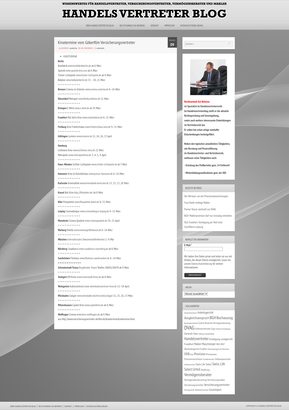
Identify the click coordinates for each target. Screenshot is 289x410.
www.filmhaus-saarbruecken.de (94, 258)
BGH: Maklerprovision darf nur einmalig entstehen (208, 215)
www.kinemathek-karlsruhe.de (94, 183)
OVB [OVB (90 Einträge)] (187, 354)
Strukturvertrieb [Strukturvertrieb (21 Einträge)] (189, 364)
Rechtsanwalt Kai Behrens (132, 25)
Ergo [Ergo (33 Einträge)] (213, 328)
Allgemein (64, 48)
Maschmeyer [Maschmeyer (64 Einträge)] (209, 344)
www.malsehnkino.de (92, 117)
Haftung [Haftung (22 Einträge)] (201, 334)
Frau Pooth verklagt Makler (197, 202)
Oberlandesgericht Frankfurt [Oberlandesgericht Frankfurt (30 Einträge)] (195, 349)
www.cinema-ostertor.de (96, 89)
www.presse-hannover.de (101, 173)
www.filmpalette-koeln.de (86, 202)
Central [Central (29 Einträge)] (201, 323)
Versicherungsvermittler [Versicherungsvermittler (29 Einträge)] (193, 385)
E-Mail (188, 245)
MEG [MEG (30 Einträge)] (218, 344)
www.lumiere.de (84, 136)
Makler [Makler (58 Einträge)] (197, 344)
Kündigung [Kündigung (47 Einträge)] (214, 339)
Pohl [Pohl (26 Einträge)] (192, 354)
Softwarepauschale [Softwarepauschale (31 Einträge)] (223, 359)
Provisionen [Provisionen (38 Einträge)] (211, 354)
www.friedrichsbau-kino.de (98, 127)
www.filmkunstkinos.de (89, 98)
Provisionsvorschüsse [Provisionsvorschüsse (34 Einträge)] (193, 359)
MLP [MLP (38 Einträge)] (222, 344)
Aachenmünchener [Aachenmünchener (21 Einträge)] (190, 313)
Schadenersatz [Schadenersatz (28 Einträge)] (208, 359)
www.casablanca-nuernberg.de (93, 249)
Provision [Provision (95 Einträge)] (200, 354)
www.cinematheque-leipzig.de (94, 211)
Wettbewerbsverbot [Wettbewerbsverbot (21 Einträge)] (201, 390)
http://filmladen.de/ (83, 192)
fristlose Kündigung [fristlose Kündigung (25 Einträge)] (223, 328)
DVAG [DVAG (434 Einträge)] (189, 327)
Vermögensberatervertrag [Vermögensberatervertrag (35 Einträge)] (195, 379)
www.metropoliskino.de (80, 155)
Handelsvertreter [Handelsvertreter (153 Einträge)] (196, 338)
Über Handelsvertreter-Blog (100, 25)
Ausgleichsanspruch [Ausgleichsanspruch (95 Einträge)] (196, 317)
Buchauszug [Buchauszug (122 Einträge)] (225, 317)
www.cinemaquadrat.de (96, 220)
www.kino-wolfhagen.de (88, 314)
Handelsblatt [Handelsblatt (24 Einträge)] (209, 333)
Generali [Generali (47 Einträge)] (188, 333)
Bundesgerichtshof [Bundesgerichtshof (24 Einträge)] (191, 323)
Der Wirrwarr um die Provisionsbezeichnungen (206, 196)
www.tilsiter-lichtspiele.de (88, 75)
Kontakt (155, 25)
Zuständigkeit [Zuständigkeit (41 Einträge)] (215, 389)
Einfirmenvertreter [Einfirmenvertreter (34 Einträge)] (203, 328)
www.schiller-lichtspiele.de (104, 164)
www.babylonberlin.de (76, 80)
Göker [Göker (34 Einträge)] (195, 333)
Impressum (169, 25)
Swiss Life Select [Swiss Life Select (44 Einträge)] (204, 364)
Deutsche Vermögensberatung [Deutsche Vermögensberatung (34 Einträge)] (217, 323)
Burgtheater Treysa (88, 267)
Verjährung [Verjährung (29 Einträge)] (205, 369)
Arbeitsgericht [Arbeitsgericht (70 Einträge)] (205, 312)
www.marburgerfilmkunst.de (87, 230)
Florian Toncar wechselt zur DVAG (200, 209)
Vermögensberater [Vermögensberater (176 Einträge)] (198, 374)
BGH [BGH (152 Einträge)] (213, 317)
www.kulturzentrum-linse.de (103, 286)
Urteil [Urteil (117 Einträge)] (196, 369)
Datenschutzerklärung (191, 25)
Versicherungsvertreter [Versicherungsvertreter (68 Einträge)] (217, 385)
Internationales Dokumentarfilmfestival (86, 239)
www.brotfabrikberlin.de (79, 66)
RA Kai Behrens (85, 48)
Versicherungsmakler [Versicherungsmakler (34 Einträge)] (216, 379)
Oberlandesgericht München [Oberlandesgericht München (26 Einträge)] (218, 349)
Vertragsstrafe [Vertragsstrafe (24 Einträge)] (189, 389)
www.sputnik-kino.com (76, 70)
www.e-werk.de (81, 108)
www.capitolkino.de (94, 305)
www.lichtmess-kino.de (84, 150)
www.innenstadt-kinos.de (89, 277)
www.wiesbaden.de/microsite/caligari (95, 295)
